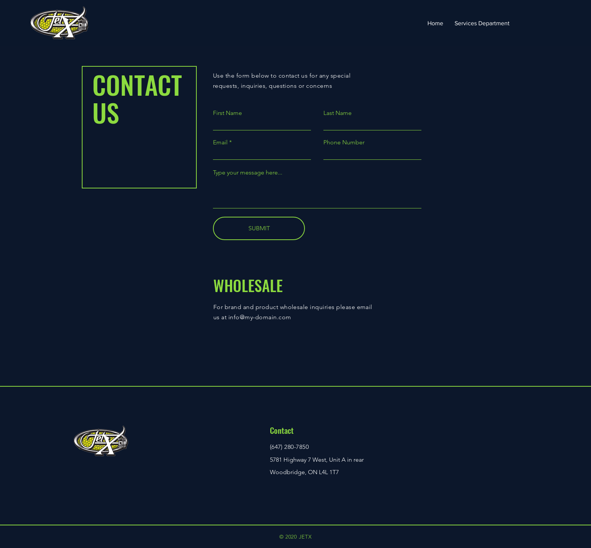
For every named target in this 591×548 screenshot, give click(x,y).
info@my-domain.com (259, 317)
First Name (227, 113)
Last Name (337, 113)
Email (220, 142)
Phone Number (343, 142)
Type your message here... (247, 173)
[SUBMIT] (259, 228)
